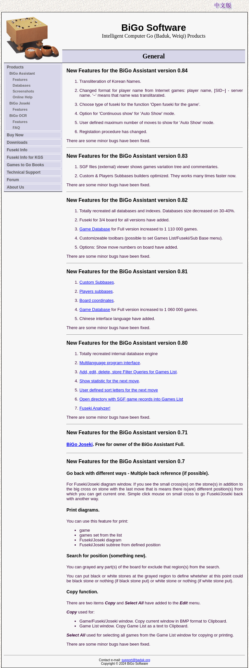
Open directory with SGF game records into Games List (131, 399)
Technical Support (24, 172)
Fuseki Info (17, 150)
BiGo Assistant (22, 73)
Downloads (17, 142)
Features (20, 79)
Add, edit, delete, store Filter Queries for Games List (128, 371)
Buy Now (15, 135)
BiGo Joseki (19, 103)
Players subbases (96, 291)
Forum (13, 180)
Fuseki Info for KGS (25, 157)
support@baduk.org (136, 660)
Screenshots (23, 91)
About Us (15, 187)
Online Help (22, 97)
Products (15, 67)
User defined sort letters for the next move (118, 390)
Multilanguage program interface (109, 362)
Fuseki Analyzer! (94, 408)
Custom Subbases (96, 282)
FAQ (16, 128)
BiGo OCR (18, 116)
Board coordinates (96, 300)
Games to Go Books (25, 165)
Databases (21, 85)
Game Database (94, 229)
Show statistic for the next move (109, 380)
